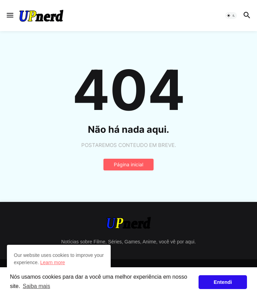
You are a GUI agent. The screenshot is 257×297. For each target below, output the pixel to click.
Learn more (52, 262)
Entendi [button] (223, 282)
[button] (9, 15)
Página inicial (128, 164)
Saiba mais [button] (36, 286)
